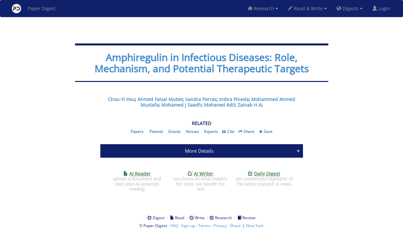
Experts (211, 131)
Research (263, 8)
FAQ (174, 225)
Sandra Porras (200, 99)
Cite (230, 131)
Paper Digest (34, 8)
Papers (137, 131)
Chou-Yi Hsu (121, 99)
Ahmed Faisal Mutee (160, 99)
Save (268, 131)
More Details (199, 150)
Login (382, 8)
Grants (174, 131)
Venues (192, 131)
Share (248, 131)
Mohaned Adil (219, 105)
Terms (204, 225)
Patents (156, 131)
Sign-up (188, 225)
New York (255, 225)
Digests (350, 8)
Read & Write (307, 8)
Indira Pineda (234, 99)
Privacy (220, 225)
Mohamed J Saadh (181, 105)
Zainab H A (250, 105)
